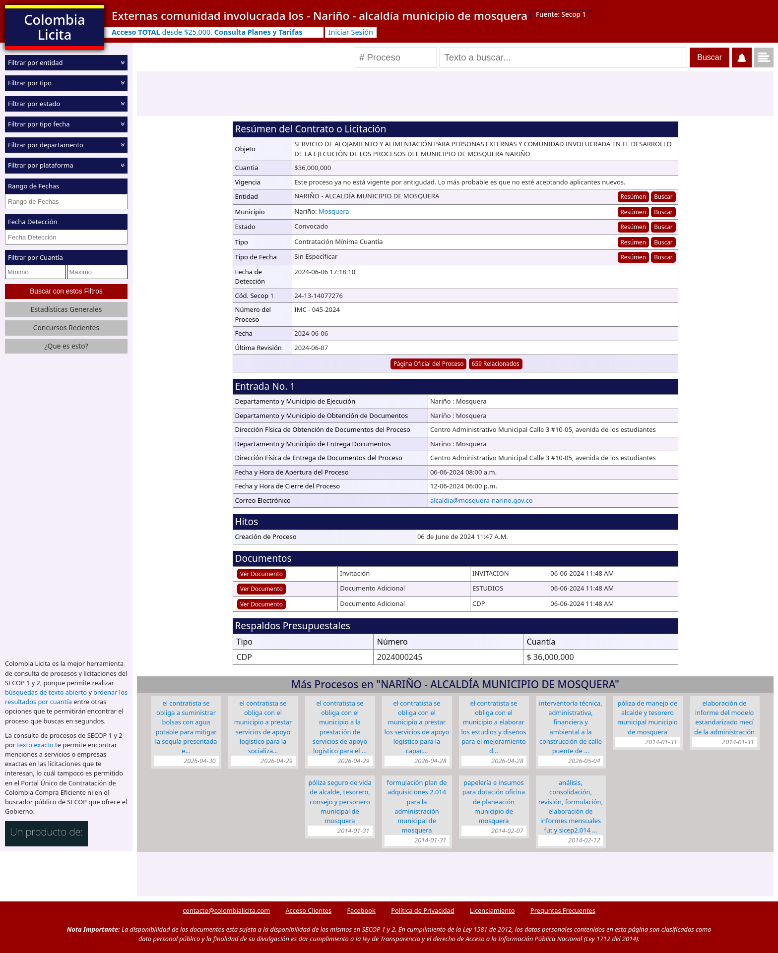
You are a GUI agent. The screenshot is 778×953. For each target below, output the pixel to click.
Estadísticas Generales (66, 309)
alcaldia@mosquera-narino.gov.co (481, 500)
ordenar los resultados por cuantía (66, 697)
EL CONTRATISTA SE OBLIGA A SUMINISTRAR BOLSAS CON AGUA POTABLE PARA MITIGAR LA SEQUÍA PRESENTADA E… (186, 727)
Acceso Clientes (308, 910)
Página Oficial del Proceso (428, 363)
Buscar (663, 196)
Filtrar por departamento (45, 144)
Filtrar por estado (34, 103)
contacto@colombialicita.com (226, 910)
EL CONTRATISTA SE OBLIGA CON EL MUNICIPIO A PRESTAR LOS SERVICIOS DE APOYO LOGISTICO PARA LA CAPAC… (417, 727)
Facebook (361, 910)
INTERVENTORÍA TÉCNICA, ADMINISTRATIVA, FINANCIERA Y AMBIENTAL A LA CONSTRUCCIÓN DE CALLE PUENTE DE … (570, 727)
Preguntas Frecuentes (562, 910)
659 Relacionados (495, 363)
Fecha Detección (33, 221)
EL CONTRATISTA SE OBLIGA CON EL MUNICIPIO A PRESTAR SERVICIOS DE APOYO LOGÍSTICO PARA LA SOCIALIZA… (263, 727)
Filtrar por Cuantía (35, 257)
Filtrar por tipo (30, 82)
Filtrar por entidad (35, 62)
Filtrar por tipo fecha (39, 123)
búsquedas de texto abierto (46, 692)
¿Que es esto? (66, 346)
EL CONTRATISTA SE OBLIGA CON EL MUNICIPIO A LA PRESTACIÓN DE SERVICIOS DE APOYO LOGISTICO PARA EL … (340, 727)
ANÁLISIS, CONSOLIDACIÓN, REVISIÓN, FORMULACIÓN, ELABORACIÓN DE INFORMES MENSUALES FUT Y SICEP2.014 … (570, 806)
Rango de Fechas (33, 185)
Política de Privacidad (422, 910)
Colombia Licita (54, 27)
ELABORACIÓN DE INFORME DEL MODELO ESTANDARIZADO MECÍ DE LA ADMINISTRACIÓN (724, 717)
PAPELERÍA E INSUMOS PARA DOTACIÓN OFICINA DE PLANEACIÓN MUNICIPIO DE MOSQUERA (493, 801)
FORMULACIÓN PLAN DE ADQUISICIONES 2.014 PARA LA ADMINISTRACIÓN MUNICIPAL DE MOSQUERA (417, 806)
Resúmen (633, 196)
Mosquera (334, 211)
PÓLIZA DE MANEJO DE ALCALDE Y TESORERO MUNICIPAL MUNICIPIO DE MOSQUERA (647, 717)
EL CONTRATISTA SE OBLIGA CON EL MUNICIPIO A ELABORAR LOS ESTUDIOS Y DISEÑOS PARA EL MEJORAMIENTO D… (493, 727)
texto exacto (35, 744)
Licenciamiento (492, 910)
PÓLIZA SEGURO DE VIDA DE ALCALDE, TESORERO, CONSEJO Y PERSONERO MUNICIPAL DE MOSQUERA (339, 801)
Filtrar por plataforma (40, 165)
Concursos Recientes (66, 327)
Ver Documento (261, 574)
